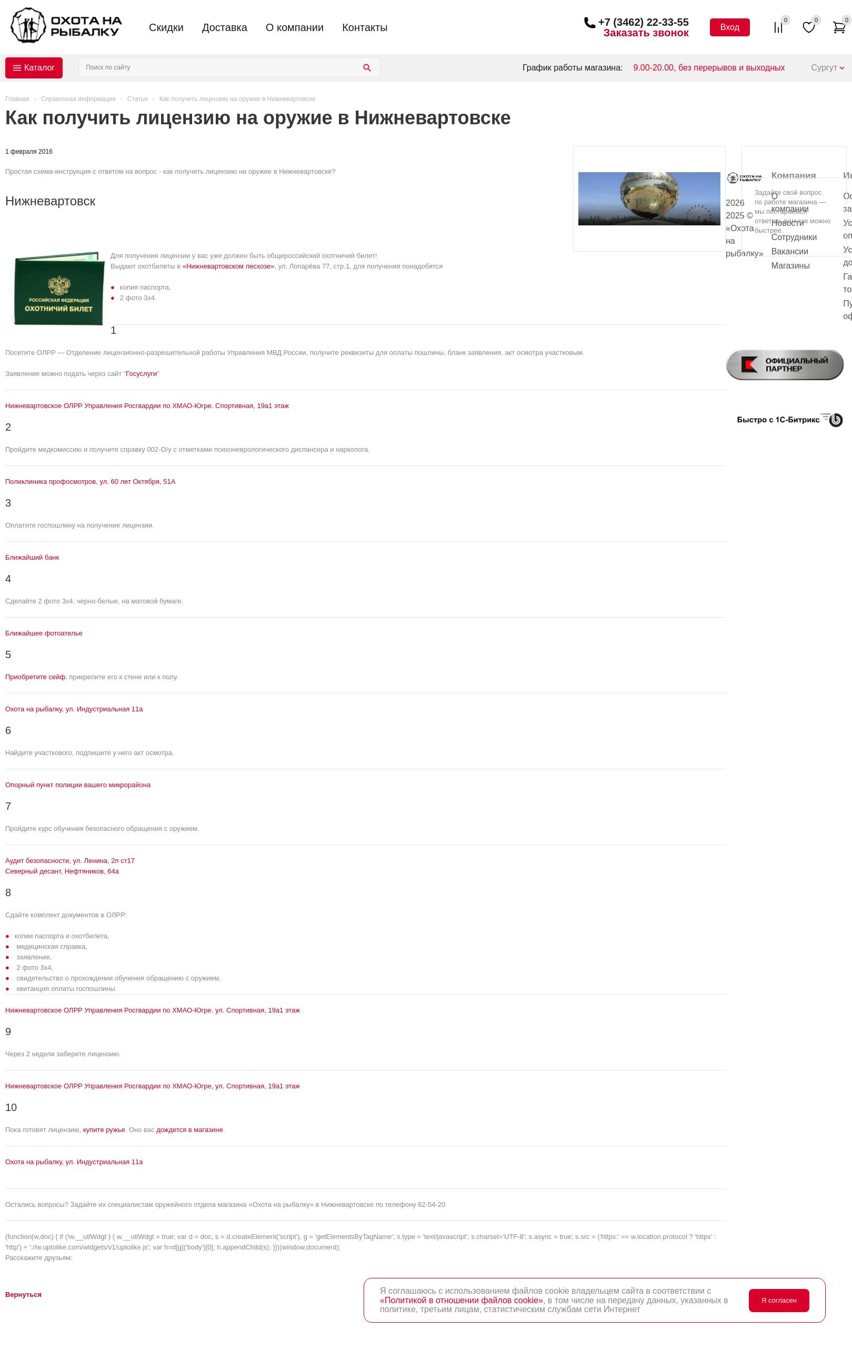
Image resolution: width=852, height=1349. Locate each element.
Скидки (166, 27)
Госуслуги (141, 374)
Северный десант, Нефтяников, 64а (62, 871)
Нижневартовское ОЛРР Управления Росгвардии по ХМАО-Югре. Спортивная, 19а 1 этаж (147, 406)
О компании (295, 27)
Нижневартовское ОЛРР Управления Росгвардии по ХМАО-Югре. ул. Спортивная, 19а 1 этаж (152, 1010)
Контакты (364, 27)
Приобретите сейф (35, 677)
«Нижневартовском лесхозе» (229, 266)
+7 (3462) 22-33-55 (643, 22)
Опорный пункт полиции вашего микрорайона (78, 785)
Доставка (224, 27)
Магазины (790, 265)
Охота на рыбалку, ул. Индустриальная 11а (74, 709)
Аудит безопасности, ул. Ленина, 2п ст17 (70, 861)
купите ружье (104, 1130)
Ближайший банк (32, 557)
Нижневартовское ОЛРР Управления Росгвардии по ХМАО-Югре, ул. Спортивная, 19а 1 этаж (152, 1086)
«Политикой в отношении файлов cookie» (461, 1300)
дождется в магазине (189, 1130)
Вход (729, 27)
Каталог (39, 67)
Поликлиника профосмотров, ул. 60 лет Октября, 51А (90, 481)
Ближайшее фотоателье (44, 633)
